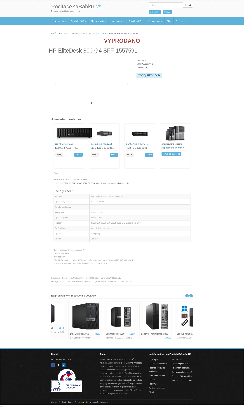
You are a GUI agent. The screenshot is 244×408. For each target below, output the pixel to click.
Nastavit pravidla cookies (182, 380)
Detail (78, 154)
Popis (56, 173)
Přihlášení (153, 380)
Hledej (188, 5)
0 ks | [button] (154, 12)
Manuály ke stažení (157, 375)
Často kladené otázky (158, 364)
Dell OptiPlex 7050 (98, 334)
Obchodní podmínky (180, 364)
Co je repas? (154, 359)
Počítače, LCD (78, 21)
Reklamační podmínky (181, 368)
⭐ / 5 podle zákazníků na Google (95, 402)
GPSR (151, 392)
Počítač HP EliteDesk (102, 144)
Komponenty (117, 21)
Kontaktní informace (62, 359)
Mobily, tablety (98, 21)
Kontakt (70, 402)
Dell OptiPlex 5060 (134, 334)
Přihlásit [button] (167, 12)
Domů (53, 33)
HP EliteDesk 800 (64, 144)
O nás (179, 21)
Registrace (153, 384)
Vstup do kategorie (171, 154)
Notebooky (60, 21)
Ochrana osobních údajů (182, 372)
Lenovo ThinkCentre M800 (173, 334)
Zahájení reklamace (157, 388)
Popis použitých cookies (182, 376)
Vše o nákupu (155, 21)
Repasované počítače (97, 33)
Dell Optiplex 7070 (63, 328)
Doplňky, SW (136, 21)
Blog (169, 21)
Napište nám (177, 359)
